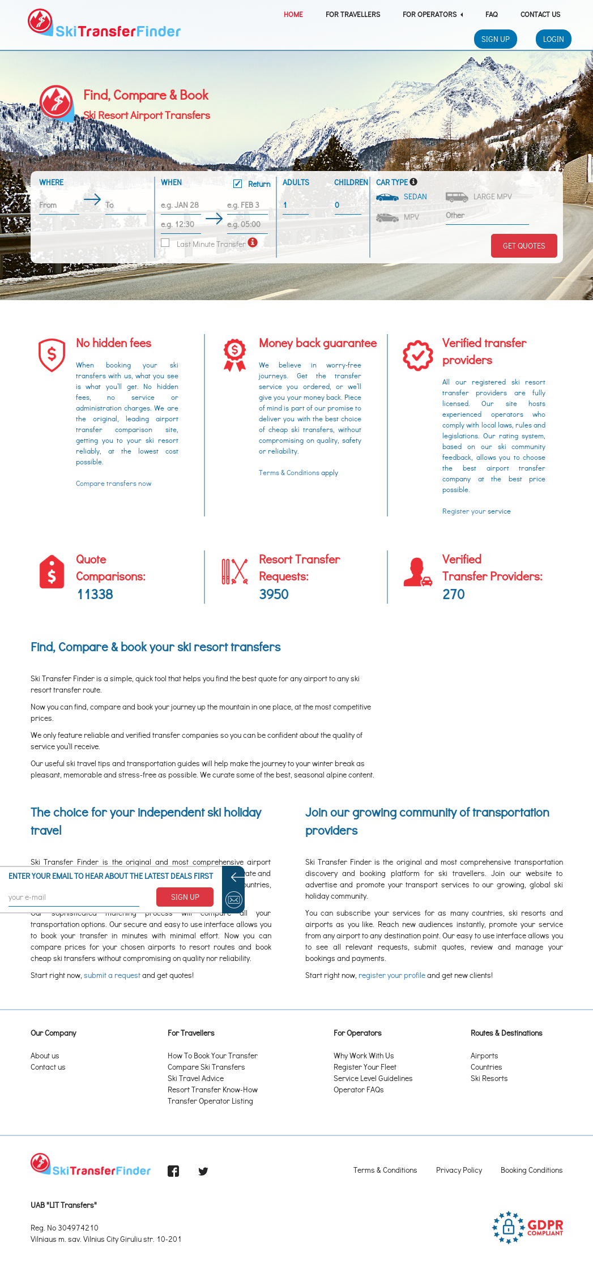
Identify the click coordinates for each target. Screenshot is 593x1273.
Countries (486, 1066)
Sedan (402, 196)
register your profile (392, 974)
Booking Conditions (532, 1169)
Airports (484, 1055)
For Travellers (353, 14)
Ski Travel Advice (196, 1078)
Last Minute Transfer (203, 243)
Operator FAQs (359, 1089)
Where (51, 182)
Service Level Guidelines (373, 1078)
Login (553, 38)
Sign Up (495, 38)
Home (293, 14)
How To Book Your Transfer (213, 1055)
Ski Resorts (489, 1078)
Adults (296, 182)
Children (349, 182)
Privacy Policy (459, 1169)
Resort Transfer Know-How (213, 1089)
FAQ (491, 14)
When (215, 185)
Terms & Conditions (289, 472)
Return (251, 183)
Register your (464, 511)
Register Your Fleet (365, 1066)
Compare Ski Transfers (206, 1066)
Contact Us (540, 14)
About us (45, 1055)
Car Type (392, 182)
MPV (398, 217)
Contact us (48, 1066)
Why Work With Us (364, 1055)
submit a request (112, 974)
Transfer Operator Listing (210, 1100)
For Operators (433, 14)
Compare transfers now (113, 483)
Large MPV (480, 197)
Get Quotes (524, 245)
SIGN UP (185, 896)
